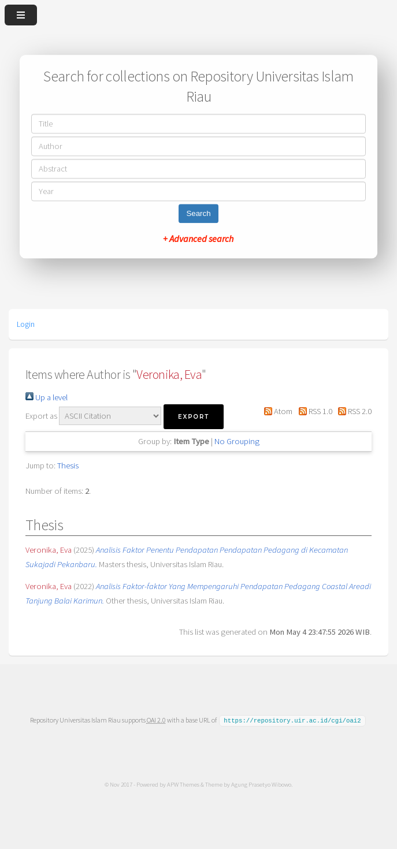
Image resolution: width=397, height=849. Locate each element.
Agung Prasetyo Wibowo (261, 784)
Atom (276, 411)
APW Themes (183, 784)
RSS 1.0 (313, 411)
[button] (194, 416)
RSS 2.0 (353, 411)
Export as (41, 416)
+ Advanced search (198, 239)
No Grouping (236, 441)
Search (198, 214)
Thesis (68, 465)
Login (26, 324)
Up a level (46, 397)
